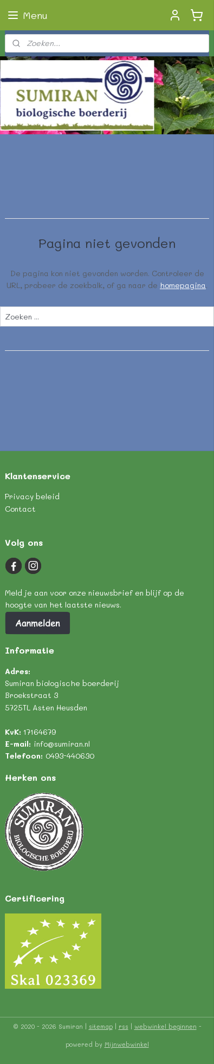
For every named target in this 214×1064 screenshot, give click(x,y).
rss (123, 1026)
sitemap (101, 1026)
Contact (20, 509)
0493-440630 (70, 755)
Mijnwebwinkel (127, 1044)
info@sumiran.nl (62, 744)
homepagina (183, 285)
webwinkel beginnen (165, 1026)
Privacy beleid (32, 496)
